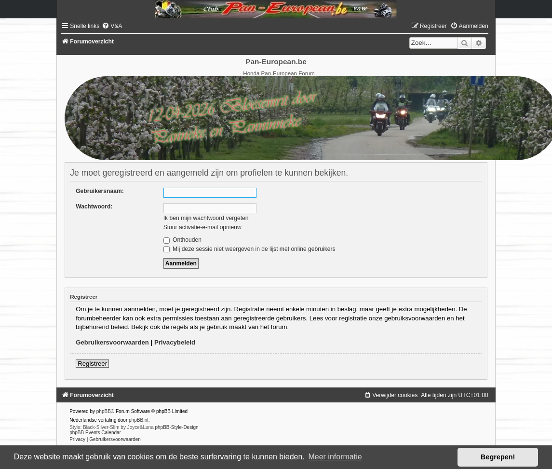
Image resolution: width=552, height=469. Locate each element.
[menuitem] (112, 26)
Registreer (92, 363)
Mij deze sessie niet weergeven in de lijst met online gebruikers (249, 249)
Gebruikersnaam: (99, 191)
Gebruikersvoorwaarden (112, 342)
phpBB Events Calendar (95, 432)
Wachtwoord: (94, 206)
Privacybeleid (174, 342)
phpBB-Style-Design (176, 427)
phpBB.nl (138, 420)
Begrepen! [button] (498, 457)
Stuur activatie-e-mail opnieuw (202, 227)
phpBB (103, 411)
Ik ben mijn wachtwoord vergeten (206, 218)
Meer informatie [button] (335, 457)
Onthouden (182, 239)
